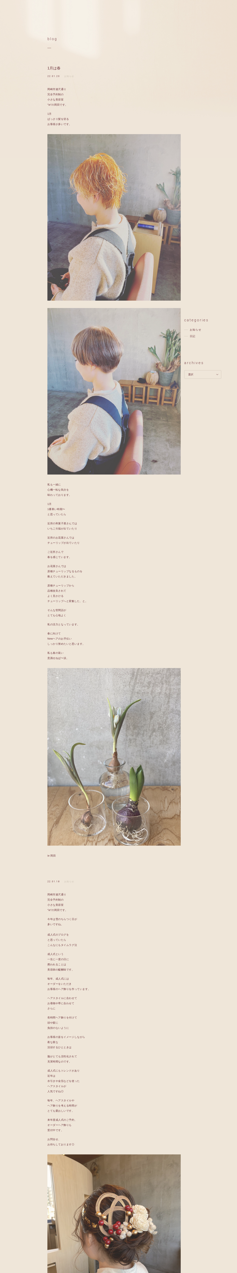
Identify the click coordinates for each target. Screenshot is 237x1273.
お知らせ (69, 76)
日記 (193, 336)
